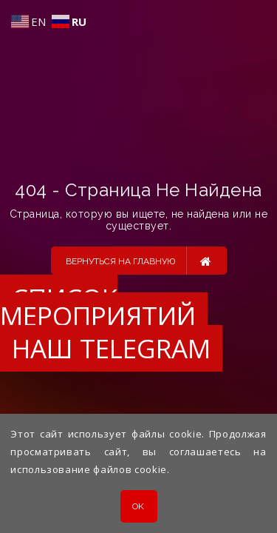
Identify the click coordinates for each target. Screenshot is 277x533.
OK (138, 506)
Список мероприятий (98, 307)
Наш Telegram (111, 348)
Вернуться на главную (138, 261)
